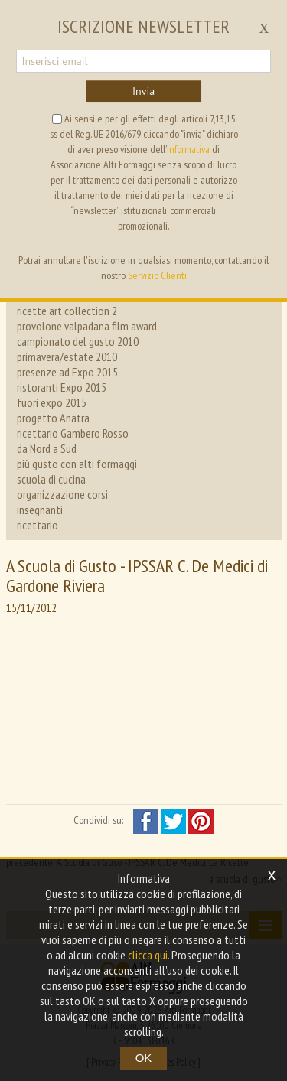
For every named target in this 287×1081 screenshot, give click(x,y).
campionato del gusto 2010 (78, 341)
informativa (188, 149)
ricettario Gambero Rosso (73, 433)
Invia (143, 91)
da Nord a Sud (47, 448)
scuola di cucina (51, 479)
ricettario (37, 524)
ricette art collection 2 (67, 310)
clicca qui (148, 954)
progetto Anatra (53, 417)
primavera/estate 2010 (67, 356)
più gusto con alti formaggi (77, 463)
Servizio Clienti (157, 275)
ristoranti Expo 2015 (61, 387)
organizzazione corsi (62, 494)
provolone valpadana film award (87, 326)
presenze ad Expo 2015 (67, 371)
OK (143, 1057)
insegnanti (40, 509)
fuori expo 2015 (51, 402)
